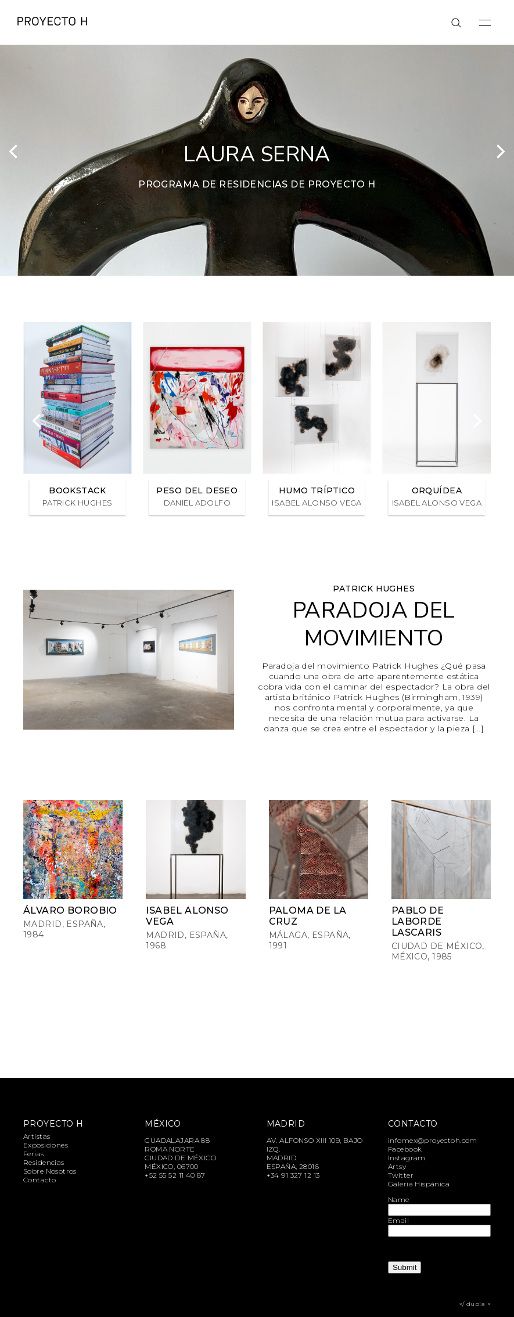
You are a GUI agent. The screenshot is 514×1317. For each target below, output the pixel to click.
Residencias (43, 1162)
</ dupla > (475, 1304)
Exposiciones (45, 1145)
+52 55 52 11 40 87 (175, 1175)
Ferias (33, 1153)
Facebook (405, 1149)
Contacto (39, 1179)
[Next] (499, 151)
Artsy (397, 1166)
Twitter (401, 1175)
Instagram (407, 1157)
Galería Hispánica (419, 1183)
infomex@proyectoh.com (432, 1140)
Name (398, 1199)
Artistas (36, 1136)
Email (398, 1220)
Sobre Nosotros (50, 1171)
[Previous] (14, 151)
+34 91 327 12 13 (293, 1175)
